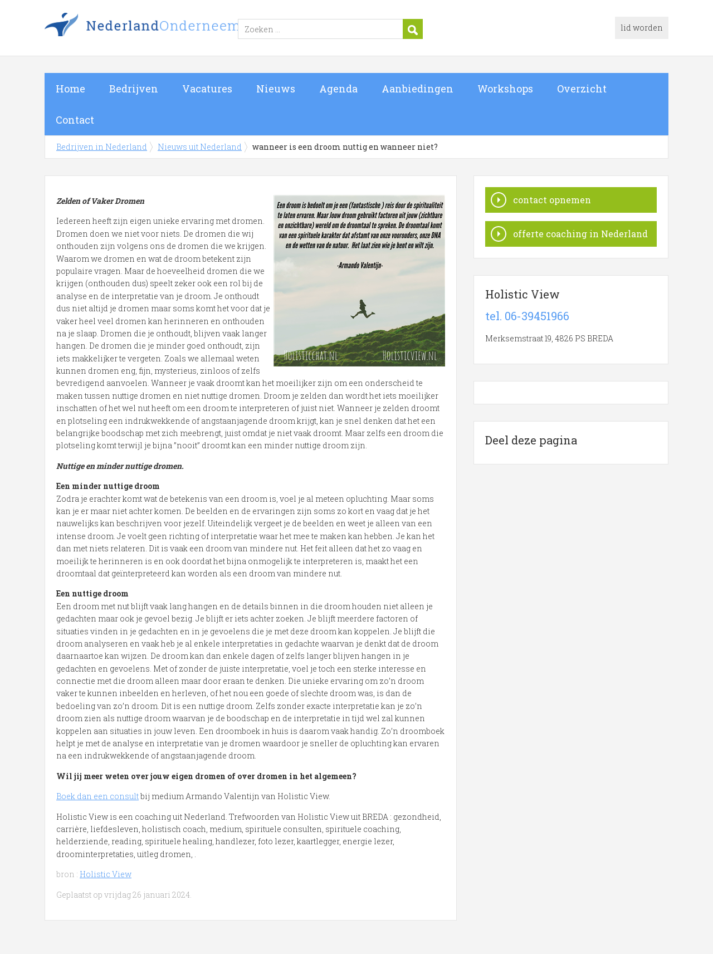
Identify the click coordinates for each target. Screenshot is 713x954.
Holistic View (105, 874)
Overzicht (582, 88)
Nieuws (275, 88)
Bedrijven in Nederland (184, 29)
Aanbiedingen (417, 88)
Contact (75, 119)
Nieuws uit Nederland (200, 146)
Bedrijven (133, 88)
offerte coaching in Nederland (580, 233)
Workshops (505, 88)
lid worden (642, 27)
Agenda (338, 88)
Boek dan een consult (97, 796)
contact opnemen (552, 200)
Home (70, 88)
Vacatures (207, 88)
